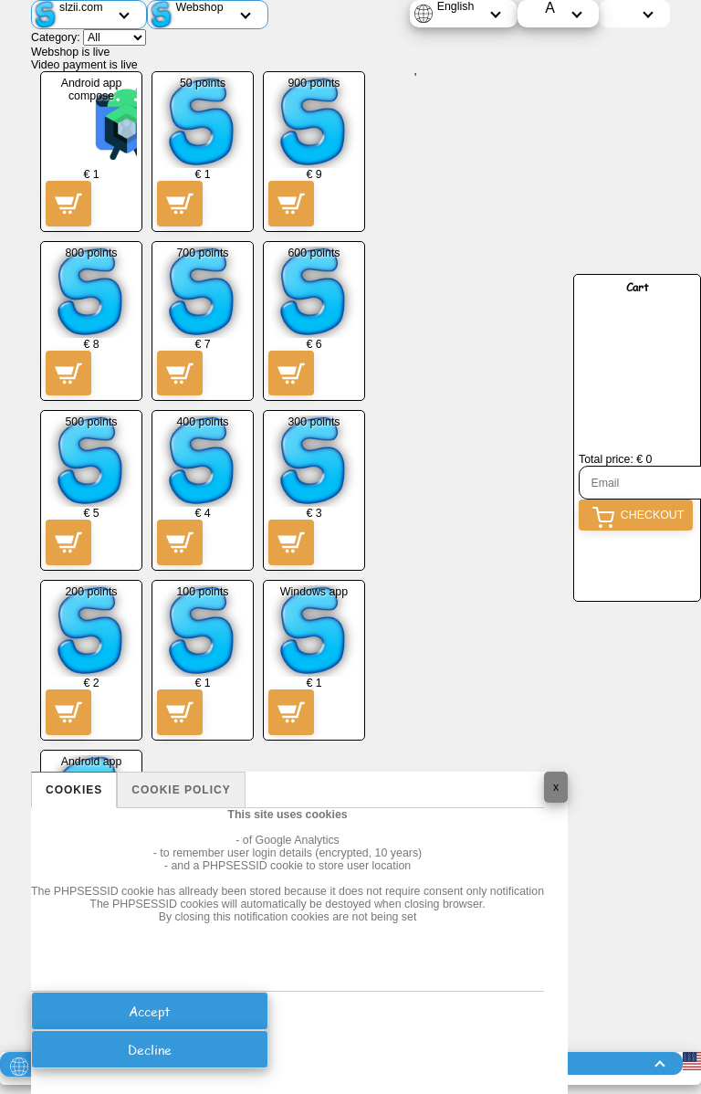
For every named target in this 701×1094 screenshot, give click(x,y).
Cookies (74, 790)
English (456, 6)
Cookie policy (180, 790)
